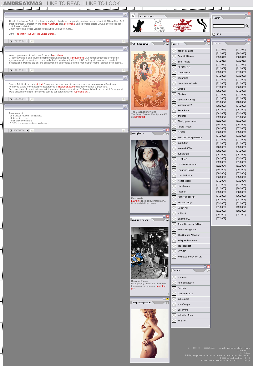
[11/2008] (241, 83)
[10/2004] (221, 169)
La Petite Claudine (187, 164)
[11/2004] (241, 166)
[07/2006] (241, 128)
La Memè (182, 159)
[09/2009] (221, 72)
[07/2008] (221, 87)
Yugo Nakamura (50, 23)
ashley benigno (185, 51)
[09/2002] (221, 214)
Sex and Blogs (185, 202)
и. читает (182, 277)
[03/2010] (241, 61)
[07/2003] (221, 196)
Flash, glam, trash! (187, 121)
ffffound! (182, 116)
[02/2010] (221, 64)
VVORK (182, 251)
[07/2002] (221, 218)
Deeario (182, 288)
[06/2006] (221, 132)
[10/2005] (221, 147)
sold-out (182, 213)
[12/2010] (241, 49)
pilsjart (39, 84)
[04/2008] (241, 91)
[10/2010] (241, 53)
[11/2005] (241, 143)
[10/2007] (241, 102)
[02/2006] (221, 139)
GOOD (181, 132)
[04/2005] (221, 158)
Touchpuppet (184, 246)
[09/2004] (241, 169)
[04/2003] (241, 199)
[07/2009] (241, 72)
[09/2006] (241, 124)
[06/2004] (221, 177)
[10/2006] (221, 124)
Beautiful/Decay (186, 56)
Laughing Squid (186, 170)
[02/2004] (221, 184)
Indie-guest (183, 299)
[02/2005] (221, 162)
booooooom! (184, 72)
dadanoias (183, 78)
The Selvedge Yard (187, 229)
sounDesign (184, 304)
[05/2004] (241, 177)
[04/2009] (221, 76)
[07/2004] (241, 173)
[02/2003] (241, 203)
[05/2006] (241, 132)
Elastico (182, 94)
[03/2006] (241, 136)
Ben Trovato (184, 61)
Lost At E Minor (185, 175)
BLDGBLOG (184, 67)
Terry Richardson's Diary (190, 224)
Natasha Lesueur (67, 86)
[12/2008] (221, 83)
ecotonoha (69, 23)
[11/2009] (241, 68)
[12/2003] (241, 184)
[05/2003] (221, 199)
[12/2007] (241, 98)
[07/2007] (241, 106)
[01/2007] (241, 117)
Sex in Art (183, 208)
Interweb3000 (185, 148)
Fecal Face (183, 110)
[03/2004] (241, 181)
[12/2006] (221, 121)
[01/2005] (241, 162)
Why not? (182, 320)
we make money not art (190, 256)
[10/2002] (241, 211)
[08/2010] (241, 57)
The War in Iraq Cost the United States (35, 33)
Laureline (136, 201)
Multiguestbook (77, 57)
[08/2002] (241, 214)
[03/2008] (221, 94)
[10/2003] (241, 188)
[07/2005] (241, 151)
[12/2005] (221, 143)
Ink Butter (183, 143)
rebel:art (182, 191)
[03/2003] (221, 203)
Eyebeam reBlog (186, 99)
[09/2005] (241, 147)
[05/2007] (241, 109)
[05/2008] (221, 91)
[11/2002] (221, 211)
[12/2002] (241, 207)
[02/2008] (241, 94)
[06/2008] (241, 87)
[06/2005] (221, 154)
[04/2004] (221, 181)
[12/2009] (221, 68)
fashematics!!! (185, 105)
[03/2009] (241, 76)
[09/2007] (221, 106)
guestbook (57, 55)
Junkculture (183, 153)
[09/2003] (221, 192)
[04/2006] (221, 136)
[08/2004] (221, 173)
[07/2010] (221, 61)
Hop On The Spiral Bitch (190, 137)
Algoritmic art (80, 91)
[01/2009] (241, 79)
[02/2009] (221, 79)
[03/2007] (241, 113)
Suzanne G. (184, 218)
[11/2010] (221, 53)
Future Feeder (185, 126)
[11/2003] (221, 188)
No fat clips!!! (184, 181)
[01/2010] (241, 64)
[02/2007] (221, 117)
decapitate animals (187, 83)
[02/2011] (221, 49)
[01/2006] (241, 139)
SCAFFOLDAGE (186, 197)
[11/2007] (221, 102)
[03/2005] (241, 158)
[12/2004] (221, 166)
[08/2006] (221, 128)
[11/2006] (241, 121)
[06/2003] (241, 196)
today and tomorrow (188, 240)
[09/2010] (221, 57)
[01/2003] (221, 207)
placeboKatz (184, 186)
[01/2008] (221, 98)
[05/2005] (241, 154)
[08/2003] (241, 192)
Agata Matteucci (186, 282)
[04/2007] (221, 113)
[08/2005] (221, 151)
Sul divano (183, 310)
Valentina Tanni (185, 315)
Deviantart (139, 117)
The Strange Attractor (189, 235)
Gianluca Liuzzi (185, 293)
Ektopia (182, 88)
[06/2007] (221, 109)
